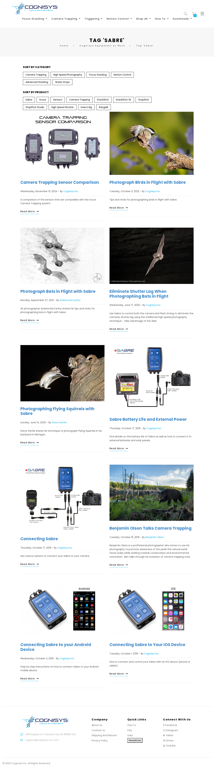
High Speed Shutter (62, 107)
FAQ (129, 730)
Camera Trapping (36, 74)
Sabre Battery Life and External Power (148, 419)
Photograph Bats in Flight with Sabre (57, 291)
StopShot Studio (35, 107)
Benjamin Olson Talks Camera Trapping (151, 528)
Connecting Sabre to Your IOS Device (147, 644)
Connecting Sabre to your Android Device (55, 647)
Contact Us (98, 730)
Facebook (171, 725)
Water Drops (62, 82)
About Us (97, 725)
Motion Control (122, 74)
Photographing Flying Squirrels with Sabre (57, 411)
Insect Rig (86, 107)
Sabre (29, 99)
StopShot (143, 99)
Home (64, 45)
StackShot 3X (123, 99)
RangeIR (103, 107)
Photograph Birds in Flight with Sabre (148, 182)
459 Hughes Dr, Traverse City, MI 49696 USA (50, 734)
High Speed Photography (67, 74)
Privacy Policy (100, 740)
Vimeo (170, 740)
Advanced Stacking (37, 82)
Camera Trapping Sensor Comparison (59, 182)
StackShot (103, 99)
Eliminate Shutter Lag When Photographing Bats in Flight (139, 294)
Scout (42, 99)
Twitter (169, 735)
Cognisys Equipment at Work (102, 45)
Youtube (171, 745)
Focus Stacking (98, 74)
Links (130, 735)
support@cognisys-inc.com (42, 740)
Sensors (57, 99)
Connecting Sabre (39, 539)
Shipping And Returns (104, 735)
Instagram (172, 730)
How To (131, 725)
